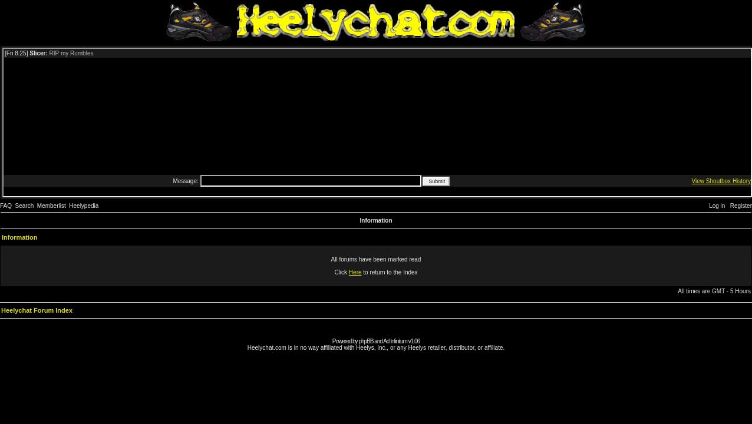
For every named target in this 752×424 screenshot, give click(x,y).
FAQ (6, 206)
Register (741, 206)
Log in (717, 206)
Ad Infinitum (395, 341)
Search (24, 206)
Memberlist (51, 206)
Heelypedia (83, 206)
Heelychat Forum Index (36, 310)
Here (355, 272)
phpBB (365, 341)
